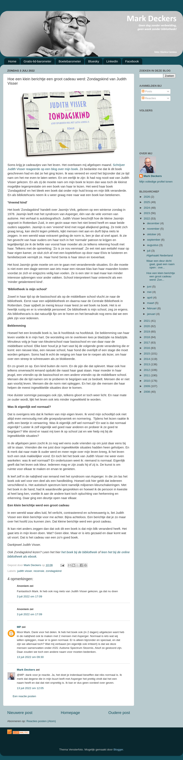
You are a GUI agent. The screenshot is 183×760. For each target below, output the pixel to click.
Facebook (132, 61)
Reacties (149, 98)
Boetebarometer (70, 61)
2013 (147, 364)
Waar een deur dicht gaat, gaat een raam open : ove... (160, 264)
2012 (147, 369)
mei (149, 292)
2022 (147, 218)
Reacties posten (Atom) (41, 721)
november (153, 228)
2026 (147, 196)
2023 (147, 213)
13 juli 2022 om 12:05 (30, 688)
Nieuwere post (19, 712)
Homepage (70, 712)
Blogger (118, 749)
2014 (147, 359)
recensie (38, 570)
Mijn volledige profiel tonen (156, 181)
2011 (147, 375)
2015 (147, 353)
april (150, 297)
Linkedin (112, 61)
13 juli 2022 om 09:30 (30, 657)
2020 (147, 326)
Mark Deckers (26, 669)
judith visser (24, 570)
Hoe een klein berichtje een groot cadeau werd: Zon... (160, 276)
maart (151, 302)
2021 (147, 320)
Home (12, 61)
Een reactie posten (24, 696)
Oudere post (119, 712)
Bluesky (93, 61)
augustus (153, 245)
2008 (147, 391)
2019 (147, 331)
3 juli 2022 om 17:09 (29, 596)
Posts (147, 91)
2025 (147, 202)
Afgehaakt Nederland (159, 255)
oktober (152, 234)
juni (149, 286)
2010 (147, 380)
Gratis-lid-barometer (37, 61)
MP (19, 626)
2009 (147, 386)
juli (149, 250)
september (154, 239)
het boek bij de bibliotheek (79, 552)
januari (151, 313)
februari (152, 308)
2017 (147, 342)
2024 (147, 207)
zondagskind (54, 570)
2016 (147, 348)
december (153, 223)
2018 (147, 337)
